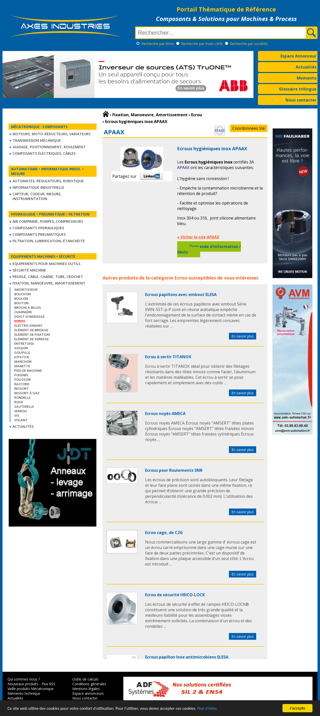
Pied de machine (28, 370)
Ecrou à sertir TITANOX (168, 357)
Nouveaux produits (23, 684)
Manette (22, 366)
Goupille (22, 352)
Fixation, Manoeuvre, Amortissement (49, 283)
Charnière (23, 312)
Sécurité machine (29, 270)
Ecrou (180, 278)
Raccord (21, 384)
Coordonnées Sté (248, 128)
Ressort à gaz (27, 393)
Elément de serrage (31, 339)
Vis (16, 415)
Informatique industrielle (38, 187)
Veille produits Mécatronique (31, 688)
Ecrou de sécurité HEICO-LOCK (175, 595)
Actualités (306, 67)
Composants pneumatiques (39, 234)
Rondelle (22, 397)
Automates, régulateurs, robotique (48, 180)
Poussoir (22, 379)
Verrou (20, 411)
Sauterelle (24, 406)
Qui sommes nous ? (24, 679)
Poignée (21, 375)
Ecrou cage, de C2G (164, 532)
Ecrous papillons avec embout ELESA (181, 294)
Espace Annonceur (298, 56)
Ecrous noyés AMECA (165, 413)
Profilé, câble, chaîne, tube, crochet (48, 276)
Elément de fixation (32, 334)
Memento (306, 78)
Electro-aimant (28, 325)
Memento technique (24, 693)
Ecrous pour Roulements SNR (173, 470)
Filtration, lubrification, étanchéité (49, 240)
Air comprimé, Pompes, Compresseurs (48, 221)
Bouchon (22, 294)
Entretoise (24, 343)
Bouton (21, 303)
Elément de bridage (31, 330)
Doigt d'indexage (29, 316)
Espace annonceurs (88, 693)
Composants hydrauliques (38, 228)
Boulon (21, 298)
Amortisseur (26, 289)
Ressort (21, 388)
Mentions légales (86, 688)
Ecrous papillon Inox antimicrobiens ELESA (186, 657)
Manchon (23, 361)
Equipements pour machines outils (46, 263)
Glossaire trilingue (297, 89)
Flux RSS (48, 684)
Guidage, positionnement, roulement (49, 146)
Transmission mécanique (37, 140)
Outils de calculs (85, 679)
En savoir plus (242, 336)
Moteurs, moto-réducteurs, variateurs (52, 134)
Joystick (21, 357)
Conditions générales (89, 684)
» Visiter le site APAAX (198, 237)
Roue (18, 402)
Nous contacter (300, 100)
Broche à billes (27, 307)
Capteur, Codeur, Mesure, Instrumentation (37, 196)
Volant (21, 420)
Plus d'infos (207, 708)
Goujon (21, 348)
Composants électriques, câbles (44, 153)
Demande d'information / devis (209, 249)
